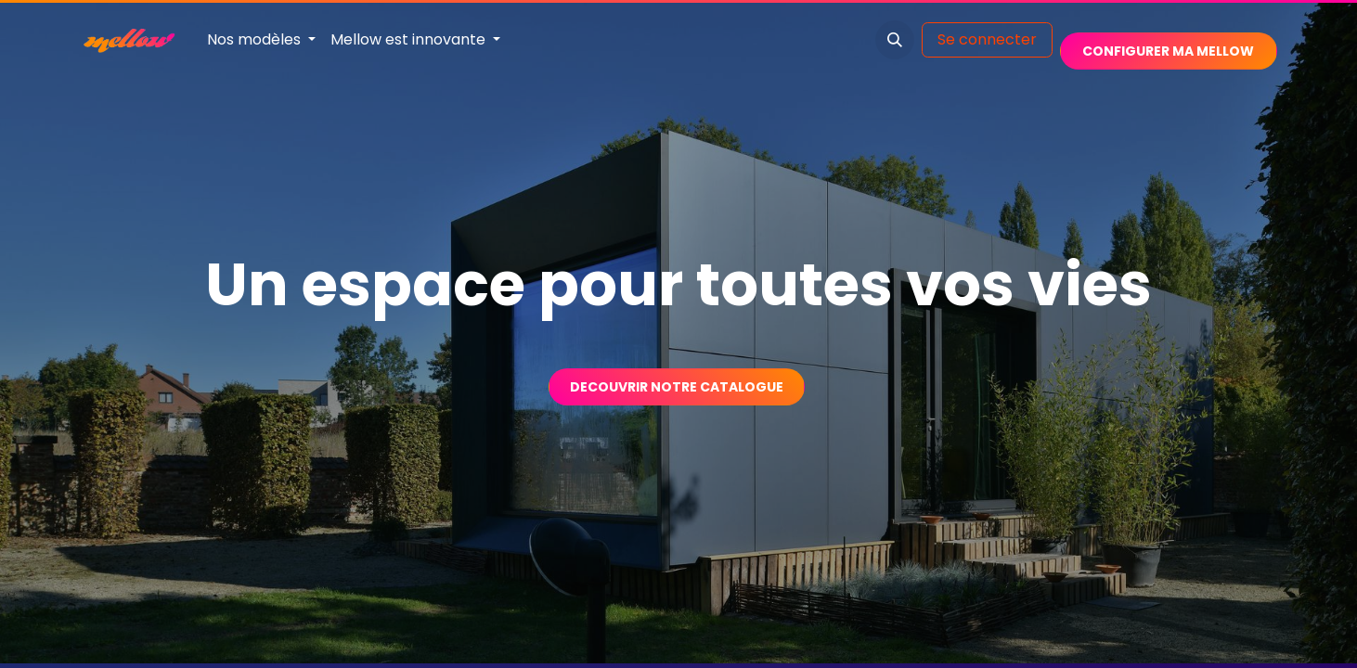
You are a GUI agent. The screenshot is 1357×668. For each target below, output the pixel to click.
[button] (894, 39)
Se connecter (987, 39)
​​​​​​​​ (1168, 51)
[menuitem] (261, 39)
